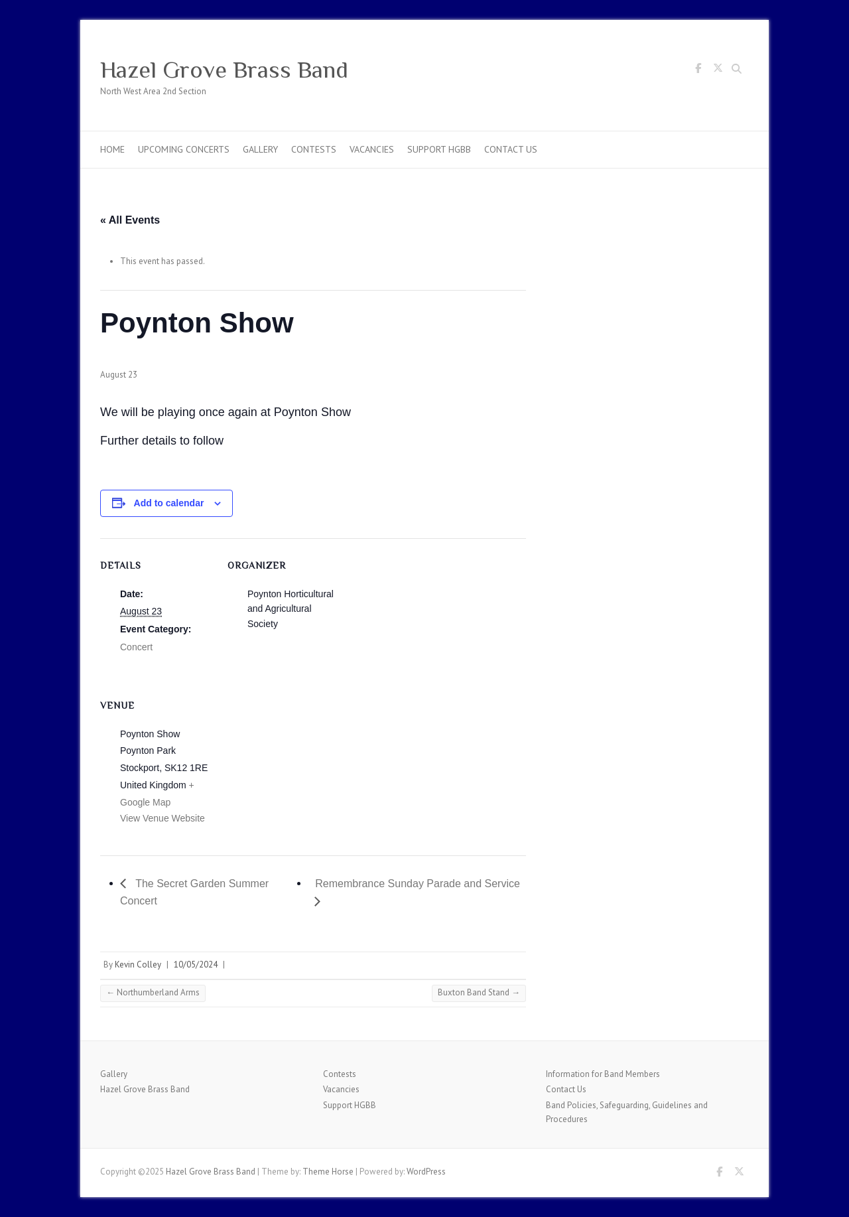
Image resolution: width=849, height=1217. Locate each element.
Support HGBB (439, 149)
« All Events (130, 220)
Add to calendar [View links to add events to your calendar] (169, 503)
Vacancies (372, 149)
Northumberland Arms (153, 992)
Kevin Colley (138, 964)
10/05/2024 (196, 964)
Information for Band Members (603, 1074)
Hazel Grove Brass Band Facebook (698, 70)
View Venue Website (162, 818)
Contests (313, 149)
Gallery (260, 149)
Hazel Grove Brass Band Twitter (718, 70)
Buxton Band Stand (479, 992)
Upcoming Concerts (183, 149)
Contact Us (510, 149)
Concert (136, 647)
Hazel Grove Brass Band (224, 69)
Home (112, 149)
